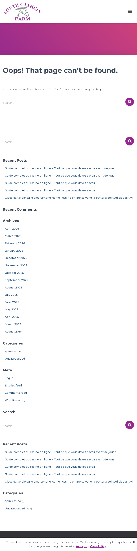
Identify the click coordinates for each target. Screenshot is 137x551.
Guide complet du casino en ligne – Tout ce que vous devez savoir (50, 183)
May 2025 (11, 309)
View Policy (98, 546)
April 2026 (12, 228)
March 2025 (13, 324)
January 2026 (14, 250)
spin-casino (13, 351)
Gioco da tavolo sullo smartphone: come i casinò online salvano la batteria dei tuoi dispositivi (69, 197)
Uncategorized (15, 358)
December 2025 (16, 258)
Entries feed (13, 385)
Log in (9, 378)
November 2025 (16, 265)
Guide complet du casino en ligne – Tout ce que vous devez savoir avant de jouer (60, 168)
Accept (81, 546)
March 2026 (13, 236)
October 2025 (14, 273)
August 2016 (13, 331)
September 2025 (16, 280)
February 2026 (15, 243)
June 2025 (12, 302)
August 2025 (13, 287)
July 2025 (11, 294)
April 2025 (12, 317)
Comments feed (16, 392)
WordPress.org (15, 400)
